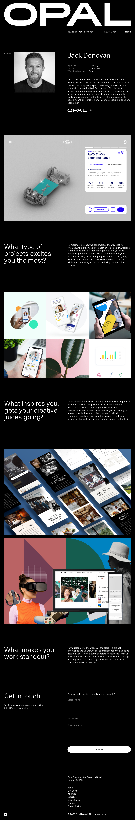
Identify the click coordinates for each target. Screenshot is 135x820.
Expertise (72, 797)
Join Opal (72, 793)
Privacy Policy (74, 806)
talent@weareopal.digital (16, 708)
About (70, 787)
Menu (128, 31)
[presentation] (84, 734)
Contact (71, 803)
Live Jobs (110, 31)
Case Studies (74, 800)
